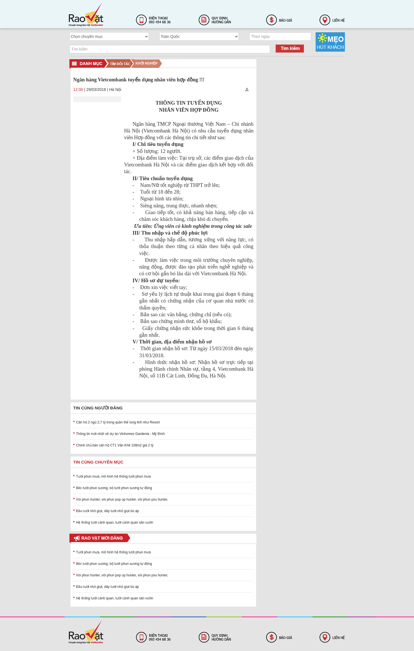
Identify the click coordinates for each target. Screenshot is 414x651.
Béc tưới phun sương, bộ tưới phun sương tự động (114, 488)
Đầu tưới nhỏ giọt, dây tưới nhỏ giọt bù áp (107, 511)
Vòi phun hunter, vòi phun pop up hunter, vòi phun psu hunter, (122, 499)
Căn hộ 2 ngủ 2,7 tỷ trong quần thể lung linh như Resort (118, 422)
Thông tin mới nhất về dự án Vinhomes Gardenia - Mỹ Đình (120, 434)
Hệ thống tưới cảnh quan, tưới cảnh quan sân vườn (114, 522)
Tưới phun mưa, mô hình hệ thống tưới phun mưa (113, 476)
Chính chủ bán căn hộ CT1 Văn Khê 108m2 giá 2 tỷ (115, 445)
